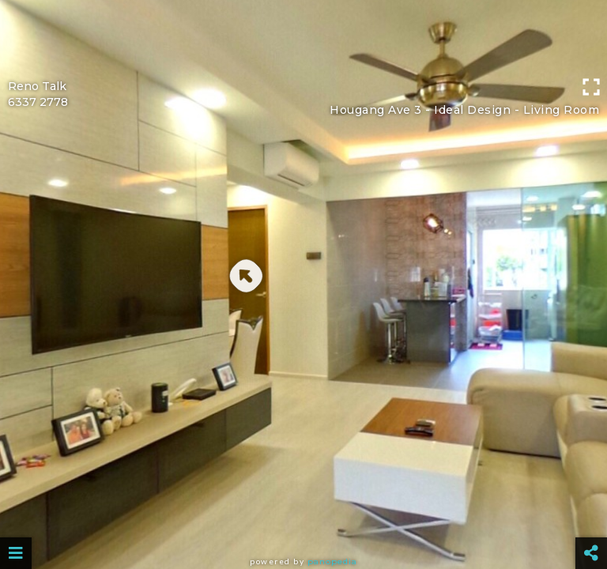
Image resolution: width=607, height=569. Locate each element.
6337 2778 (38, 102)
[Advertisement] (303, 35)
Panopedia (332, 561)
